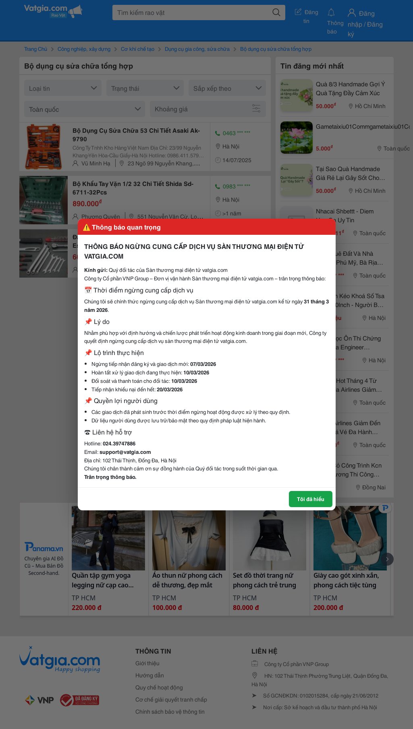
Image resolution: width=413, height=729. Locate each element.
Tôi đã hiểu (310, 498)
